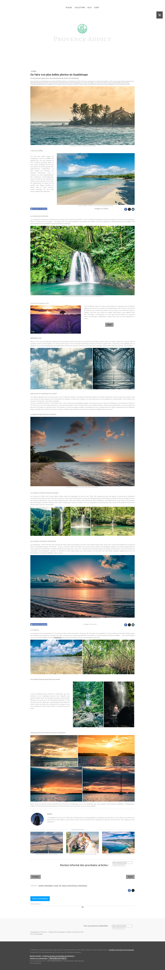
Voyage (33, 71)
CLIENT (96, 7)
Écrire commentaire (40, 899)
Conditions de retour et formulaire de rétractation (58, 956)
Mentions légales (35, 956)
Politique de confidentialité (38, 958)
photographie (49, 885)
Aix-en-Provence (72, 885)
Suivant (130, 877)
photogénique (82, 885)
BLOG (90, 7)
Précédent (35, 877)
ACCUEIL (69, 7)
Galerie (109, 325)
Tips (60, 885)
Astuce (64, 885)
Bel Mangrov (58, 637)
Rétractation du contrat (58, 958)
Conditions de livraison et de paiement (121, 950)
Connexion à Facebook (39, 209)
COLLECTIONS (80, 7)
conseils (41, 885)
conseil (56, 885)
